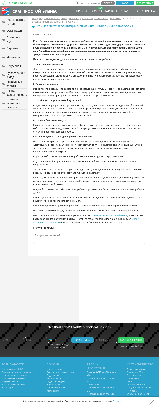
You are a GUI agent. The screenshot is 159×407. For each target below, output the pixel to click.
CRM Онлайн (93, 384)
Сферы (97, 10)
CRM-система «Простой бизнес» (109, 215)
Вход (125, 3)
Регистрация (145, 3)
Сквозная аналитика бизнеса (16, 372)
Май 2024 (115, 18)
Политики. (117, 401)
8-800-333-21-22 (20, 3)
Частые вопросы (55, 369)
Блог (135, 11)
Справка (148, 11)
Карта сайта (53, 391)
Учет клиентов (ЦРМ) (12, 369)
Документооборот (10, 381)
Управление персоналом (14, 375)
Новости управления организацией (88, 18)
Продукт (82, 11)
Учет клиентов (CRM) (55, 18)
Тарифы (111, 11)
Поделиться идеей (56, 381)
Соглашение (133, 378)
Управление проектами (13, 378)
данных (132, 348)
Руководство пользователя (60, 372)
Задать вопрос (54, 378)
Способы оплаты (135, 375)
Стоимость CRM (135, 372)
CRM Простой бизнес (34, 11)
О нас (124, 11)
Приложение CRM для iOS (100, 394)
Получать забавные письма (141, 387)
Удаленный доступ (56, 387)
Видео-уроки (53, 375)
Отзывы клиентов (136, 384)
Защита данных (55, 384)
